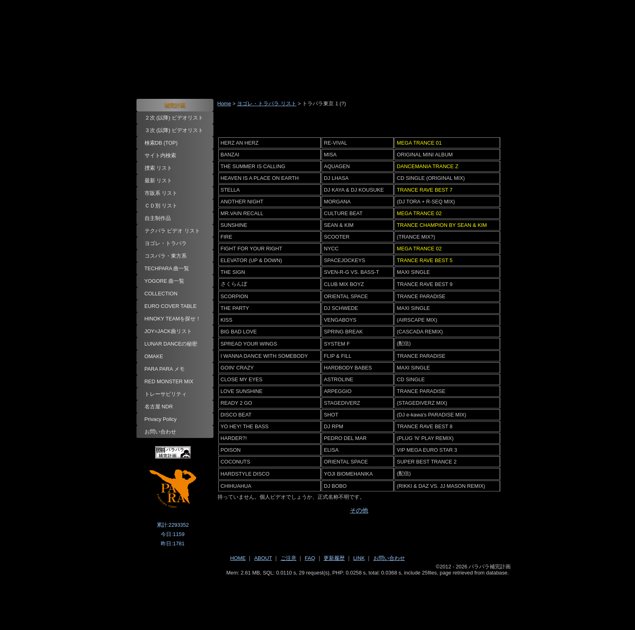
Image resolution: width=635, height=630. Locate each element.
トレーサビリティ (166, 394)
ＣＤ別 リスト (161, 206)
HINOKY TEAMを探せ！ (173, 319)
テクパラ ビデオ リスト (172, 231)
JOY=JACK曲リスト (168, 331)
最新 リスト (159, 180)
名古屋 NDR (159, 407)
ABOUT (263, 558)
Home (224, 103)
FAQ (310, 558)
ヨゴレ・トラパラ (166, 243)
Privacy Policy (161, 419)
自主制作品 (158, 218)
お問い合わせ (160, 432)
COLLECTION (161, 293)
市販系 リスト (161, 193)
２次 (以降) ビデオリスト (174, 118)
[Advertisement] (317, 598)
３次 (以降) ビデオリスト (174, 130)
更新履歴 (334, 558)
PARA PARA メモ (165, 369)
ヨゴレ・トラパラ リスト (266, 103)
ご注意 (288, 558)
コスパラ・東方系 (166, 256)
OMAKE (154, 356)
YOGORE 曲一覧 (165, 281)
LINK (358, 558)
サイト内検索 (160, 155)
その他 (359, 510)
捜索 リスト (159, 168)
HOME (237, 558)
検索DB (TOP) (161, 143)
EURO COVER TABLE (171, 306)
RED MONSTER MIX (169, 381)
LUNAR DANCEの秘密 (171, 344)
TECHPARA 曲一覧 (167, 268)
